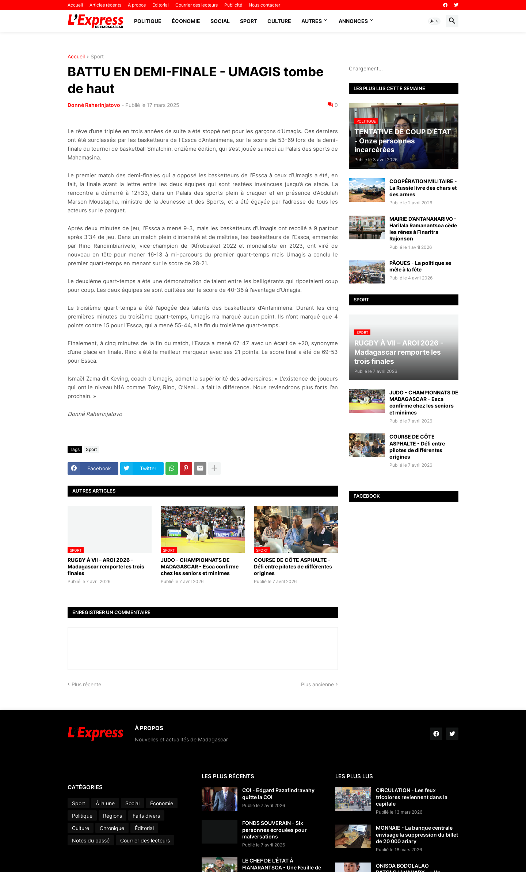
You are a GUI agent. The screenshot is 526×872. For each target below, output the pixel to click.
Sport (248, 21)
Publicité (233, 5)
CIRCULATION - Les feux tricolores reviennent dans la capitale (411, 796)
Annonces (353, 21)
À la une (105, 803)
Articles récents (105, 5)
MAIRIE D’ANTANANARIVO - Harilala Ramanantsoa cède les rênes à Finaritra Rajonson (423, 229)
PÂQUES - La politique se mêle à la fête (420, 266)
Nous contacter (264, 5)
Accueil (75, 5)
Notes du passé (91, 840)
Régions (112, 816)
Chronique (112, 828)
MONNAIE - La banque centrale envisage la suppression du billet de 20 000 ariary (417, 834)
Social (220, 21)
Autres (311, 21)
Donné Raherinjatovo (94, 105)
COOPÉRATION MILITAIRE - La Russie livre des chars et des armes (423, 187)
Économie (186, 21)
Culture (279, 21)
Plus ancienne (317, 684)
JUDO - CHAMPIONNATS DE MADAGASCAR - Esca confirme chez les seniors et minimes (200, 566)
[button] (434, 21)
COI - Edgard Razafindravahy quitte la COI (278, 793)
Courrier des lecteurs (196, 5)
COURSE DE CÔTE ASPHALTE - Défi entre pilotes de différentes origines (293, 566)
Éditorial (160, 5)
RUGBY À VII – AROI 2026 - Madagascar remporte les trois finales (106, 566)
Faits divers (146, 816)
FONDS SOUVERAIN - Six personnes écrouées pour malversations (274, 829)
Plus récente (86, 684)
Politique (147, 21)
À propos (137, 5)
